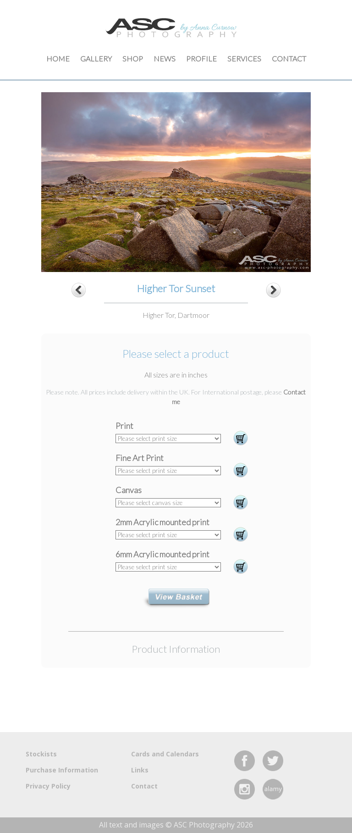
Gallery (96, 58)
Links (139, 770)
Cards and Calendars (165, 754)
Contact (289, 58)
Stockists (41, 754)
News (165, 58)
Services (244, 58)
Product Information (176, 649)
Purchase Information (62, 770)
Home (58, 58)
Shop (132, 58)
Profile (201, 58)
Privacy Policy (48, 786)
